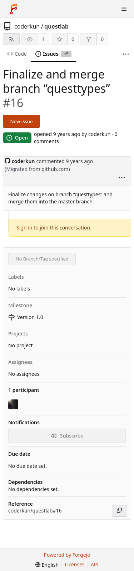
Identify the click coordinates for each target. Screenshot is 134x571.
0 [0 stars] (72, 39)
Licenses (75, 564)
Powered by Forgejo (67, 554)
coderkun (27, 26)
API (95, 564)
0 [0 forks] (102, 39)
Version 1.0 (25, 317)
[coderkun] (14, 404)
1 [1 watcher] (43, 39)
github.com (54, 169)
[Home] (14, 8)
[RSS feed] (11, 39)
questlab (56, 26)
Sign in (24, 227)
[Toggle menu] (124, 8)
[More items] (125, 54)
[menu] (121, 178)
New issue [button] (21, 121)
